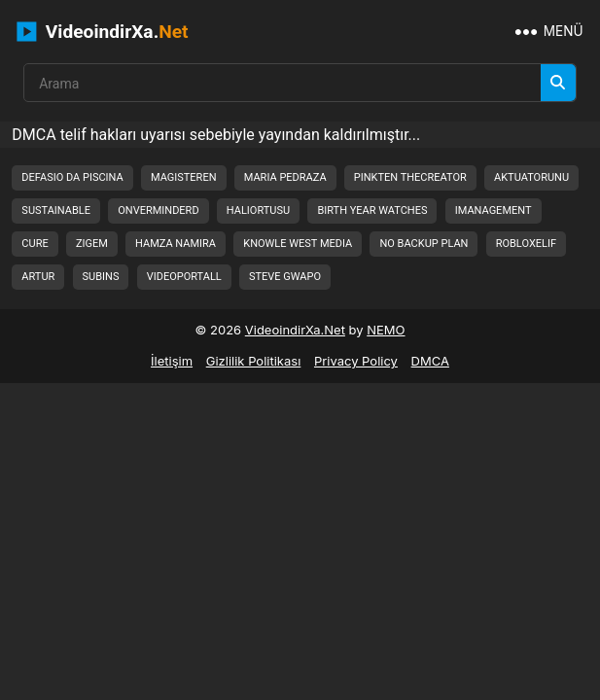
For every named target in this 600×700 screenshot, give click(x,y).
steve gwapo (285, 276)
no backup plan (423, 243)
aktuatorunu (531, 177)
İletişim (172, 360)
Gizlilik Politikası (253, 360)
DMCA (430, 360)
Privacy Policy (356, 360)
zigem (92, 243)
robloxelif (526, 243)
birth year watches (372, 210)
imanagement (493, 210)
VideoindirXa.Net (295, 329)
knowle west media (297, 243)
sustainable (55, 210)
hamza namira (175, 243)
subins (101, 276)
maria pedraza (285, 177)
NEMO (386, 329)
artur (37, 276)
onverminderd (158, 210)
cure (34, 243)
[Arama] (558, 82)
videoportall (184, 276)
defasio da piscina (72, 177)
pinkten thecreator (410, 177)
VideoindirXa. (103, 32)
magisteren (184, 177)
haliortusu (258, 210)
